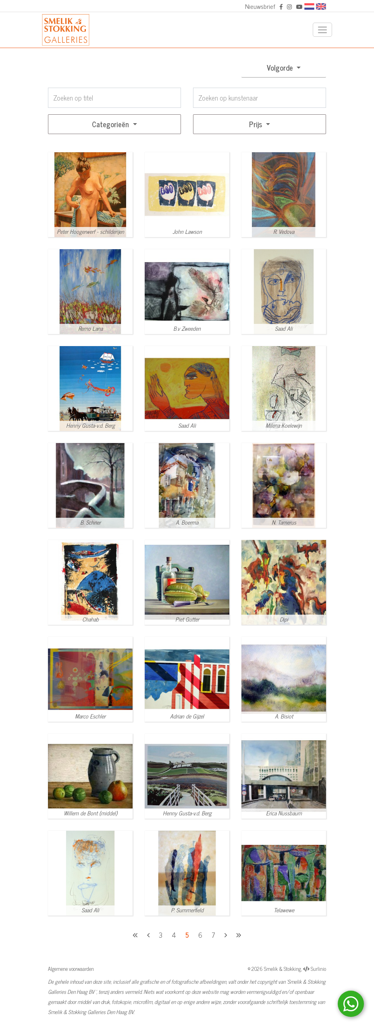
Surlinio (318, 968)
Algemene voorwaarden (71, 968)
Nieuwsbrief (260, 6)
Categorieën (111, 124)
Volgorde (281, 67)
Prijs (256, 124)
